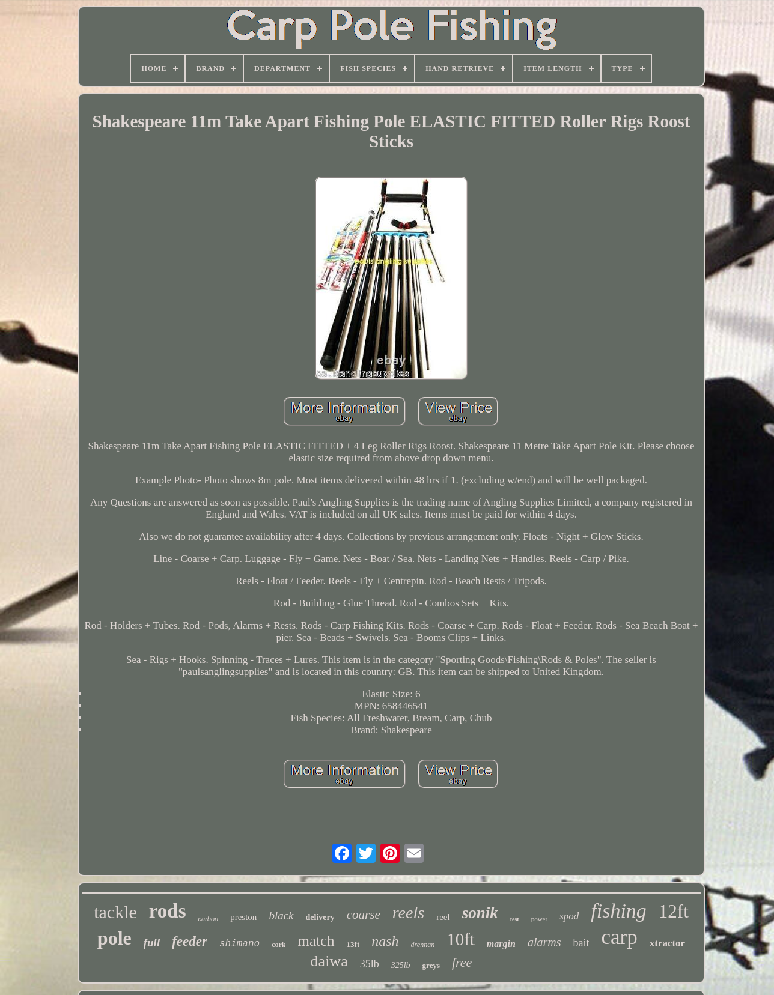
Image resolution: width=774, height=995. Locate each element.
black (281, 915)
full (152, 942)
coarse (363, 914)
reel (442, 917)
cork (278, 944)
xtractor (667, 943)
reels (408, 912)
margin (501, 944)
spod (569, 916)
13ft (353, 944)
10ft (460, 939)
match (315, 941)
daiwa (329, 961)
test (514, 919)
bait (581, 943)
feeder (189, 941)
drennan (423, 944)
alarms (544, 942)
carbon (208, 918)
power (539, 918)
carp (619, 937)
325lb (400, 965)
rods (167, 911)
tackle (115, 912)
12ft (674, 911)
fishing (619, 911)
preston (243, 917)
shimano (239, 944)
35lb (369, 964)
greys (431, 965)
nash (384, 941)
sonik (480, 913)
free (462, 962)
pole (114, 938)
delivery (320, 917)
